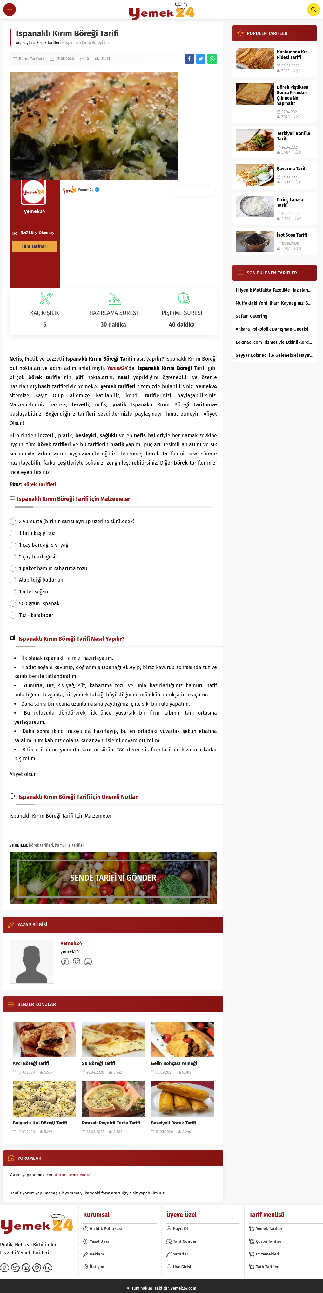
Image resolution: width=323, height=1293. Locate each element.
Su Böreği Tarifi (98, 1063)
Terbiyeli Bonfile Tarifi (293, 136)
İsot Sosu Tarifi (292, 235)
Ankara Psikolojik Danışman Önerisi (272, 329)
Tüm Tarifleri (35, 246)
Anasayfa (24, 42)
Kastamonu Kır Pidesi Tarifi (292, 54)
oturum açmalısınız (71, 1174)
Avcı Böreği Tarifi (31, 1063)
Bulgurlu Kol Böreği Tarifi (40, 1123)
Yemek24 (89, 190)
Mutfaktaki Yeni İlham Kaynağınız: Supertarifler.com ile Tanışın (274, 303)
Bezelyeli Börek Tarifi (173, 1123)
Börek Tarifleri (48, 42)
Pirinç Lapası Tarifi (290, 202)
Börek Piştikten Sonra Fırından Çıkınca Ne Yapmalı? (292, 95)
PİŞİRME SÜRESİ (182, 312)
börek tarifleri (41, 845)
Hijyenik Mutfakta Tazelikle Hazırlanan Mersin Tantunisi (274, 290)
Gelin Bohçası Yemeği (174, 1063)
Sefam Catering (251, 316)
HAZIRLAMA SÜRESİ (113, 312)
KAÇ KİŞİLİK (44, 312)
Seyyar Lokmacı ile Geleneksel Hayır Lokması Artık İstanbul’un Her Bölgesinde (274, 355)
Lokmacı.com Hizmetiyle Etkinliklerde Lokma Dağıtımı (274, 342)
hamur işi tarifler (69, 845)
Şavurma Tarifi (292, 168)
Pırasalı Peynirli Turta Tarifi (111, 1123)
